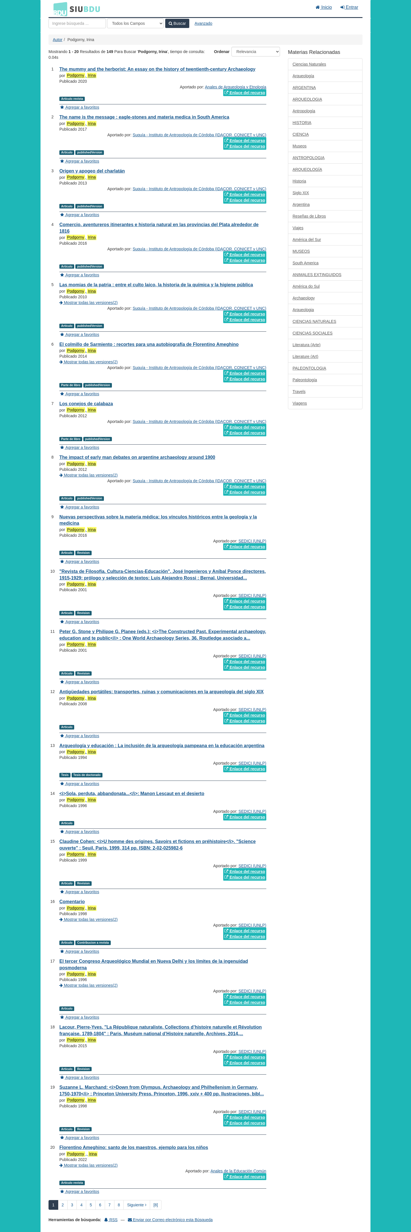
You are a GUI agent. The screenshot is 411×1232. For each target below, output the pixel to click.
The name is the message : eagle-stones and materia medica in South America (144, 117)
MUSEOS (301, 251)
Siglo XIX (301, 193)
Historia (299, 181)
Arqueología (303, 76)
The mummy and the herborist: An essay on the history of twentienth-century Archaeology (157, 69)
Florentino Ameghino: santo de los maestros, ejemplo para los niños (133, 1147)
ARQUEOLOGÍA (307, 169)
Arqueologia (303, 309)
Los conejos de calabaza (86, 403)
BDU (58, 9)
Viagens (300, 403)
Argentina (301, 204)
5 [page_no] (91, 1205)
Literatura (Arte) (307, 345)
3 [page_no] (72, 1205)
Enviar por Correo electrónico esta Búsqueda (170, 1219)
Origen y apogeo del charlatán (92, 171)
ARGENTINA (304, 87)
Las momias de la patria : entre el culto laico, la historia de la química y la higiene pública (156, 284)
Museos (300, 146)
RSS (111, 1219)
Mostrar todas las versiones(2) (88, 302)
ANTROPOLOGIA (309, 157)
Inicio (324, 7)
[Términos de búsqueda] (77, 23)
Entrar (349, 7)
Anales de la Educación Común (238, 1171)
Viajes (298, 228)
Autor (57, 39)
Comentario (72, 901)
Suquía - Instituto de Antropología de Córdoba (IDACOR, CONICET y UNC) (199, 135)
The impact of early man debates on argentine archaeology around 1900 (137, 457)
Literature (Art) (305, 356)
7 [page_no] (109, 1205)
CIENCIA (301, 134)
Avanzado (203, 23)
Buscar (177, 23)
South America (306, 263)
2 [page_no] (63, 1205)
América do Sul (306, 286)
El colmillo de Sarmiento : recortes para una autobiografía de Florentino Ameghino (149, 344)
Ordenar (221, 51)
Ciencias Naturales (309, 64)
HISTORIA (302, 122)
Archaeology (304, 298)
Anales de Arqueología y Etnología (235, 87)
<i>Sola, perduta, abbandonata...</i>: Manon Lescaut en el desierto (131, 793)
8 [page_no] (119, 1205)
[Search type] (135, 23)
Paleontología (305, 380)
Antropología (304, 111)
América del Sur (307, 239)
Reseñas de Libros (309, 216)
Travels (299, 391)
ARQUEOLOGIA (307, 99)
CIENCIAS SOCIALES (313, 333)
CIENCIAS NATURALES (314, 321)
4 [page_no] (81, 1205)
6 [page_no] (100, 1205)
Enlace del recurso (244, 92)
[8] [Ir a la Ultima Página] (156, 1205)
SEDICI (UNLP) (252, 541)
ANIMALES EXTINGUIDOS (317, 274)
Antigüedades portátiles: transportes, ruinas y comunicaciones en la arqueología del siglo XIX (161, 691)
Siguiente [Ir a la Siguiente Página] (136, 1205)
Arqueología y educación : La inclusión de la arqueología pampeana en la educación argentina (161, 745)
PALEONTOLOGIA (309, 368)
